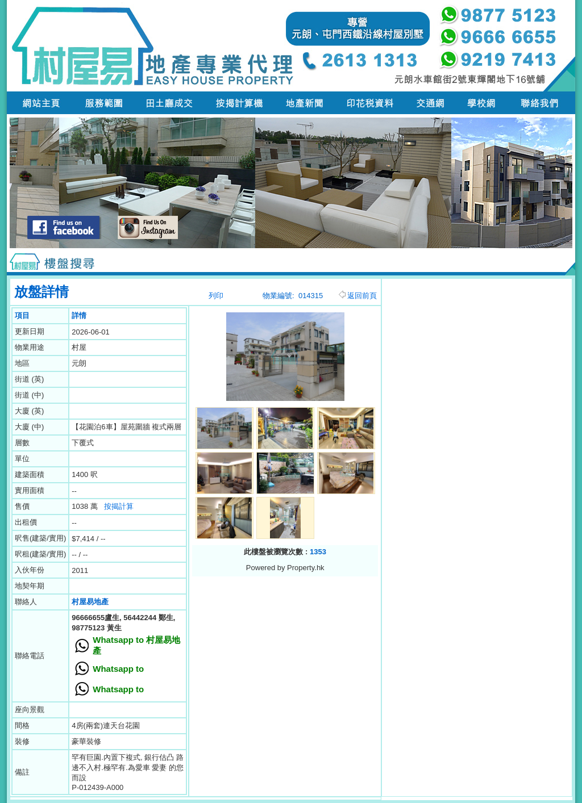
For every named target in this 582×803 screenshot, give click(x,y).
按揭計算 (119, 506)
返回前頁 (358, 295)
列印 (216, 295)
